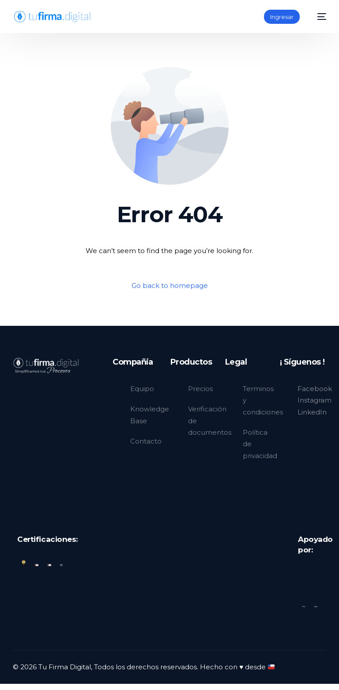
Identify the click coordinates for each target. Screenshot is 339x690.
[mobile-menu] (317, 17)
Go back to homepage (170, 286)
